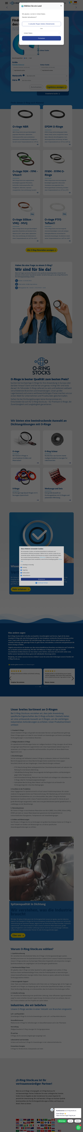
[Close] (61, 5)
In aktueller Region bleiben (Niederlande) (42, 24)
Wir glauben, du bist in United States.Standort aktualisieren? (34, 15)
